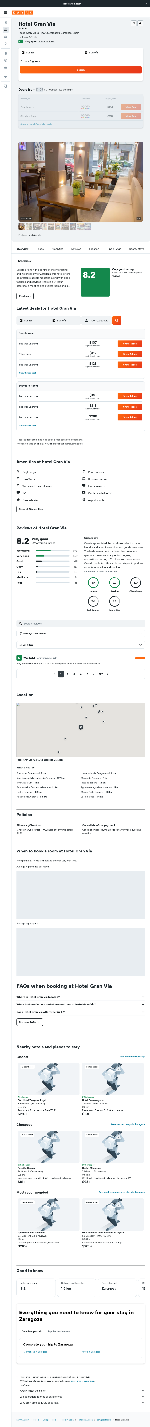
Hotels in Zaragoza (90, 1351)
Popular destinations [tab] (59, 1331)
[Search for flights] (5, 22)
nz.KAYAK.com (22, 1419)
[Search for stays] (5, 29)
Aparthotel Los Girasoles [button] (31, 1232)
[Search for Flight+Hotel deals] (5, 43)
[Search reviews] (83, 623)
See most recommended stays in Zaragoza (122, 1192)
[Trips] (5, 76)
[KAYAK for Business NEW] (5, 67)
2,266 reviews (46, 41)
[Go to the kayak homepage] (22, 13)
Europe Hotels (49, 1419)
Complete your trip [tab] (32, 1331)
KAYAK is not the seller (82, 1391)
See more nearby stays (132, 1056)
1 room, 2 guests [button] (30, 61)
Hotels (36, 1419)
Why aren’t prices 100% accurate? (82, 1403)
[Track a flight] (5, 60)
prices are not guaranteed (82, 1381)
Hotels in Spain (67, 1419)
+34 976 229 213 (27, 36)
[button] (146, 3)
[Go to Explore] (5, 53)
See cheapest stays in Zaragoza (127, 1124)
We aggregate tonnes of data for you (82, 1397)
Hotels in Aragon (85, 1419)
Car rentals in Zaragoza (35, 1351)
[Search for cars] (5, 36)
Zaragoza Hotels (104, 1419)
